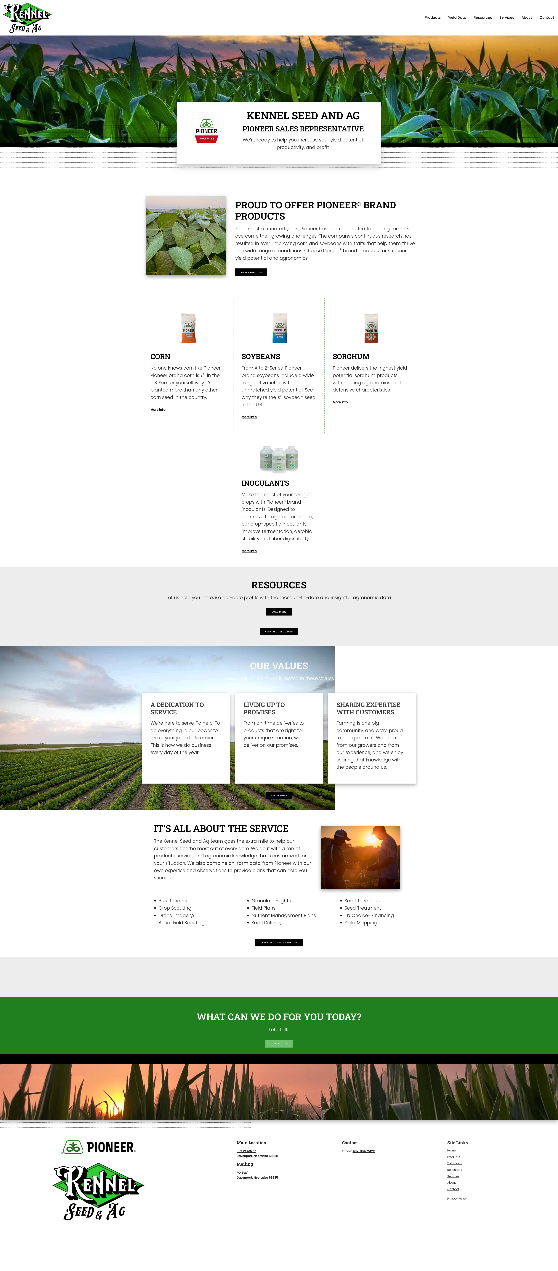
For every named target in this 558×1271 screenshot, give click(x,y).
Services (506, 17)
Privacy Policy (457, 1225)
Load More (279, 614)
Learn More (279, 809)
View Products (258, 272)
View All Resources (279, 639)
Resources (483, 17)
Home (451, 1177)
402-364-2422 (364, 1178)
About (527, 17)
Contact (547, 17)
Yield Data (457, 17)
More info (161, 409)
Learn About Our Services (279, 961)
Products (433, 17)
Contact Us (279, 1067)
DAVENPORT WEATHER (279, 1000)
